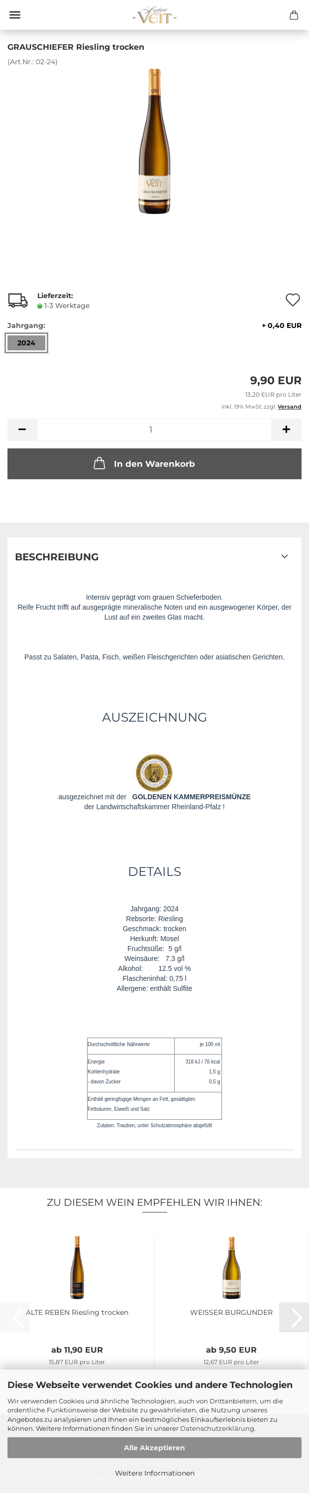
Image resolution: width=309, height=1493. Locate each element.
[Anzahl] (154, 430)
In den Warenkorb (143, 463)
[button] (22, 430)
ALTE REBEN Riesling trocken (77, 1312)
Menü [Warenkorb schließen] (14, 14)
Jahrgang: (154, 325)
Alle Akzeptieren (154, 1447)
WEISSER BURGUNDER (231, 1312)
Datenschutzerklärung (217, 1428)
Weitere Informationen (155, 1473)
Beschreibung (57, 557)
